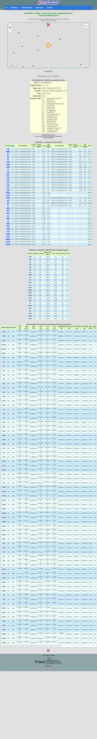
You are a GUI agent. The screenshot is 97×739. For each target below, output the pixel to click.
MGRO (8, 195)
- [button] (9, 30)
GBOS (8, 175)
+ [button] (9, 25)
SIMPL (8, 236)
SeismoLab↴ (39, 8)
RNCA (8, 211)
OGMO (8, 164)
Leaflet (46, 67)
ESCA (8, 216)
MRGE (8, 193)
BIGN (8, 208)
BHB (8, 149)
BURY (8, 224)
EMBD (8, 234)
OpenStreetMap (79, 67)
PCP (8, 182)
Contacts (50, 8)
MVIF (8, 213)
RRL (8, 159)
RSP (8, 154)
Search (48, 666)
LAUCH (8, 244)
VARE (8, 226)
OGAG (8, 180)
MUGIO (8, 239)
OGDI (8, 231)
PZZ (8, 157)
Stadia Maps (53, 67)
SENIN (8, 242)
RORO (8, 190)
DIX (8, 221)
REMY (8, 198)
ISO (8, 188)
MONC (8, 152)
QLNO (8, 185)
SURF (8, 167)
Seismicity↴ (14, 8)
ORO (8, 177)
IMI (8, 206)
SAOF (8, 200)
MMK (8, 218)
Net (12, 146)
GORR (8, 229)
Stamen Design (61, 67)
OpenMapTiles (70, 67)
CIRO (8, 162)
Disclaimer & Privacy (49, 655)
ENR (8, 172)
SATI (8, 203)
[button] (10, 27)
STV (8, 170)
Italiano (48, 658)
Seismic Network (26, 8)
